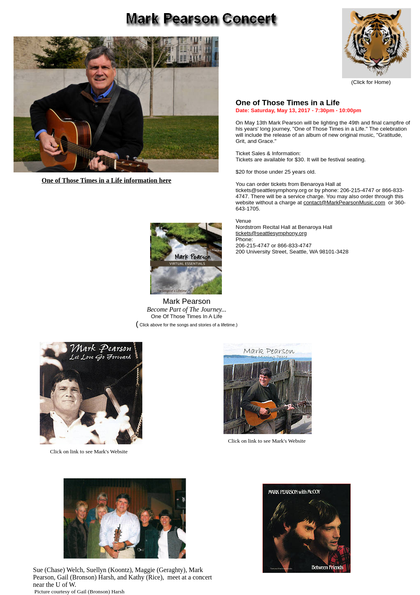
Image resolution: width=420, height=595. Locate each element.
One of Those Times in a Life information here (106, 180)
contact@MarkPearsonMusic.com (344, 202)
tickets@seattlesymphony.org (271, 233)
